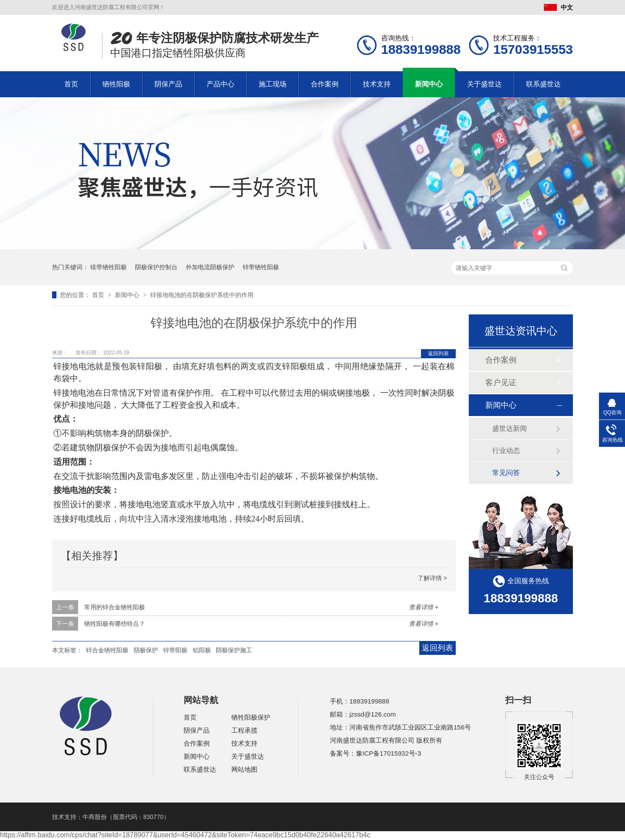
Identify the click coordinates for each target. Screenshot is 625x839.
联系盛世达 (543, 84)
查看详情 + (423, 607)
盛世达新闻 (509, 428)
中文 (558, 7)
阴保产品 (168, 84)
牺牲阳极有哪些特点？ (114, 623)
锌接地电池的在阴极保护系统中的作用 (201, 294)
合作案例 (325, 84)
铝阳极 (202, 650)
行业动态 (506, 450)
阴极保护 (146, 650)
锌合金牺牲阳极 (107, 650)
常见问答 (506, 472)
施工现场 (272, 84)
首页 (71, 84)
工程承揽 (244, 730)
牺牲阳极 (116, 84)
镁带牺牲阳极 (108, 267)
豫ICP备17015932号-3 (388, 753)
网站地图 (244, 769)
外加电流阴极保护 (210, 267)
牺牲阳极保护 (250, 717)
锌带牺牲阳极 (261, 267)
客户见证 (500, 382)
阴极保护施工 (234, 650)
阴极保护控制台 (156, 267)
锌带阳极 (175, 650)
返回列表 (438, 353)
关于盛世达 (484, 84)
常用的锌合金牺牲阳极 (114, 607)
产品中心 (220, 84)
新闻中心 (429, 84)
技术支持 (377, 84)
